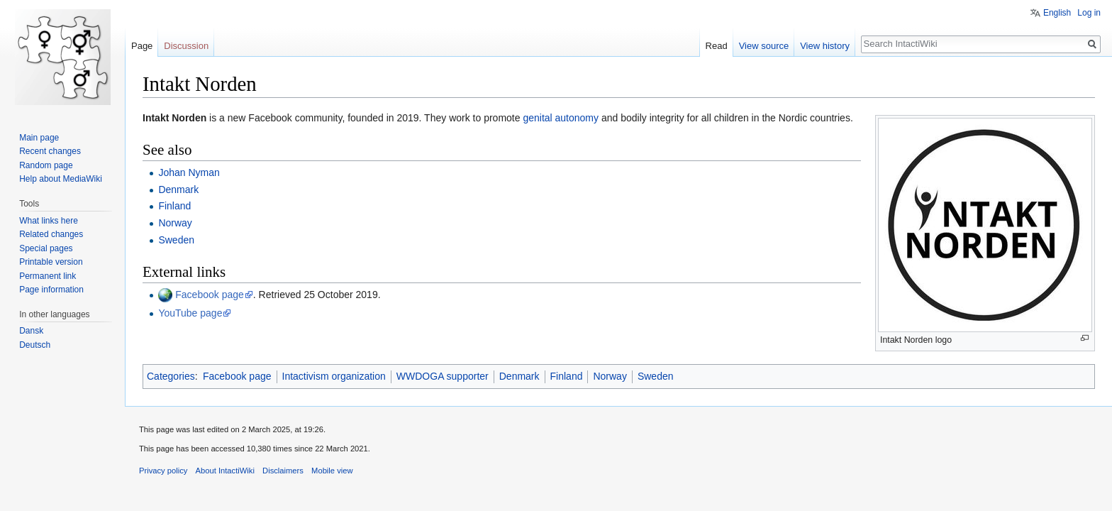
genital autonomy (561, 117)
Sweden (176, 240)
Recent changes (50, 151)
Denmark (178, 189)
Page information (51, 290)
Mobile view (331, 470)
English (1057, 13)
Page (141, 45)
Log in (1089, 13)
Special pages (45, 248)
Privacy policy (163, 470)
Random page (45, 165)
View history (825, 45)
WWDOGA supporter (442, 376)
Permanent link (47, 276)
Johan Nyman (188, 172)
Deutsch (34, 345)
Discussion (186, 45)
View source (764, 45)
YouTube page (190, 313)
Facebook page (209, 294)
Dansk (31, 331)
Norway (174, 223)
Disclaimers (283, 470)
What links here (48, 221)
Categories (171, 376)
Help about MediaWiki (60, 179)
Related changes (51, 234)
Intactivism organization (334, 376)
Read (717, 45)
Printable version (50, 262)
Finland (174, 205)
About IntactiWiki (225, 470)
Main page (39, 138)
